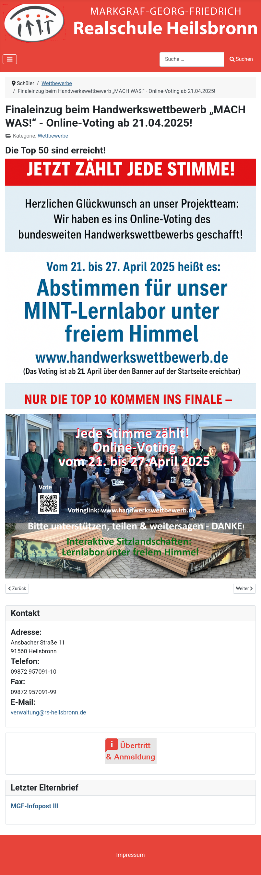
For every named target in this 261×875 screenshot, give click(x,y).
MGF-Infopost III (35, 806)
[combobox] (192, 59)
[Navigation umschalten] (10, 59)
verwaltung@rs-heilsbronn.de (48, 712)
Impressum (130, 855)
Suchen (241, 59)
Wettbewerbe (53, 136)
